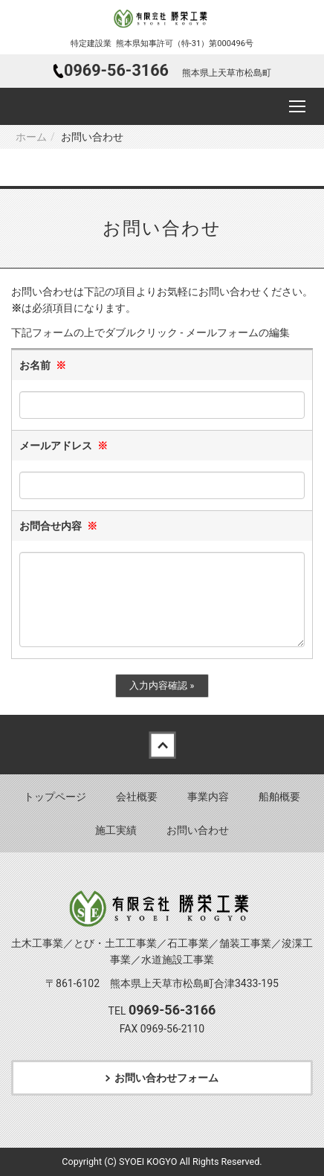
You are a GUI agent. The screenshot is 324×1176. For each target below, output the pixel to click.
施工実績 (116, 830)
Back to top (162, 744)
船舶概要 (279, 797)
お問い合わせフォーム (166, 1078)
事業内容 (208, 797)
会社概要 (137, 797)
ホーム (31, 137)
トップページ (55, 797)
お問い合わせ (197, 830)
